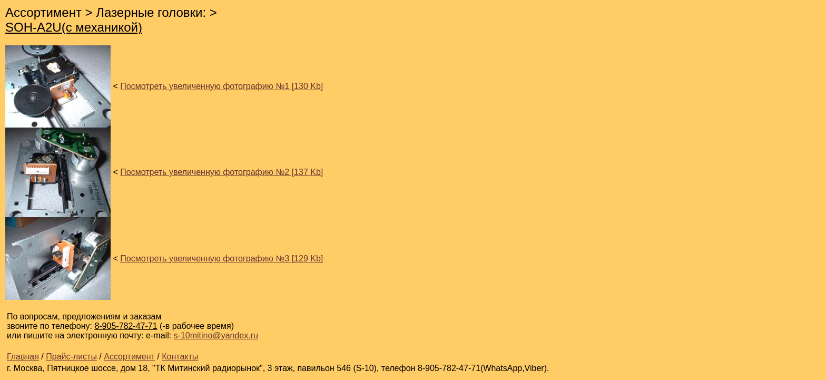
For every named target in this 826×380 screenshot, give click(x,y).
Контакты (180, 356)
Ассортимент (129, 356)
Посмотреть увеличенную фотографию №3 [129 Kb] (221, 258)
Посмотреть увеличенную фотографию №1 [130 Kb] (221, 86)
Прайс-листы (71, 356)
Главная (23, 356)
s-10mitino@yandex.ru (216, 335)
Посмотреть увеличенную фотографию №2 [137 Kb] (221, 172)
